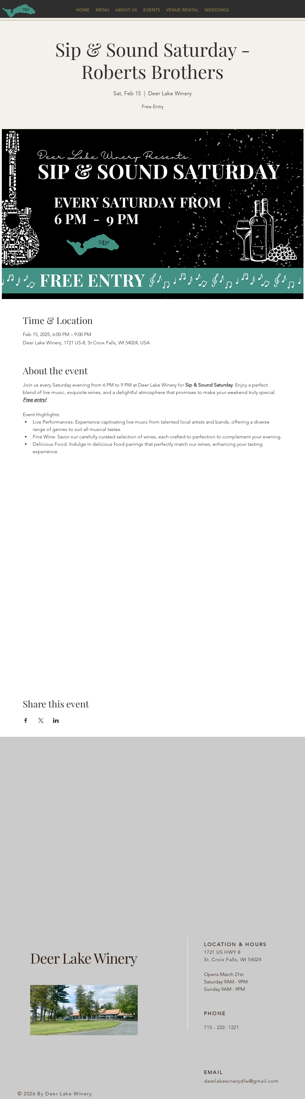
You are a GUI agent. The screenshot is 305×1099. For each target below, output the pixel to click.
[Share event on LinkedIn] (56, 720)
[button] (102, 10)
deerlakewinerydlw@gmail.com (241, 1081)
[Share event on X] (41, 720)
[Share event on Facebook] (26, 720)
